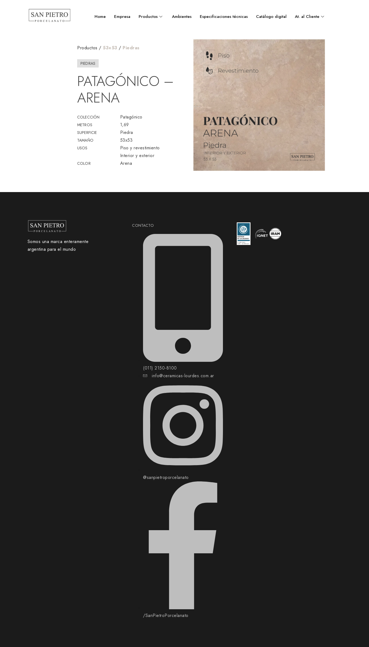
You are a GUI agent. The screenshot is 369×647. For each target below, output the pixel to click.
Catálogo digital (271, 17)
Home (100, 17)
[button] (196, 106)
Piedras (131, 48)
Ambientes (182, 17)
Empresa (122, 17)
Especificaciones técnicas (224, 17)
